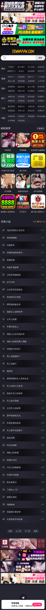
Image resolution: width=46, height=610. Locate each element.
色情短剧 (21, 120)
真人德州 (21, 67)
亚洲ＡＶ (11, 77)
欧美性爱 (41, 86)
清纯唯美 (21, 101)
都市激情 (11, 106)
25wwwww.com (23, 51)
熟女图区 (31, 101)
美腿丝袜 (11, 101)
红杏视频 (11, 120)
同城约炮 (11, 116)
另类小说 (21, 110)
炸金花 (21, 71)
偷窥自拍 (11, 96)
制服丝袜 (11, 91)
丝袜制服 (21, 81)
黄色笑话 (31, 110)
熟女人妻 (11, 81)
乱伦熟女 (31, 91)
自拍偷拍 (21, 77)
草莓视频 (31, 116)
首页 (10, 531)
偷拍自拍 (21, 86)
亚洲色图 (21, 96)
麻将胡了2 (11, 71)
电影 (3, 88)
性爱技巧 (41, 110)
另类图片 (41, 101)
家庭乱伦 (21, 106)
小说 (3, 108)
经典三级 (21, 91)
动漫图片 (41, 96)
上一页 (18, 531)
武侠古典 (41, 106)
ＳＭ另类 (41, 81)
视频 (3, 78)
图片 (3, 98)
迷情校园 (11, 110)
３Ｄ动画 (41, 77)
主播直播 (31, 81)
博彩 (3, 68)
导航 (3, 118)
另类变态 (41, 91)
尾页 (35, 531)
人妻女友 (31, 106)
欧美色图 (31, 96)
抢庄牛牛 (41, 71)
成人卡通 (31, 86)
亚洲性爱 (11, 86)
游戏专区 (41, 67)
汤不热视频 (41, 116)
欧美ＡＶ (31, 77)
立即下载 (37, 604)
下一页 (27, 531)
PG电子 (11, 67)
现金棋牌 (31, 71)
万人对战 (31, 67)
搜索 (40, 58)
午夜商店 (21, 116)
